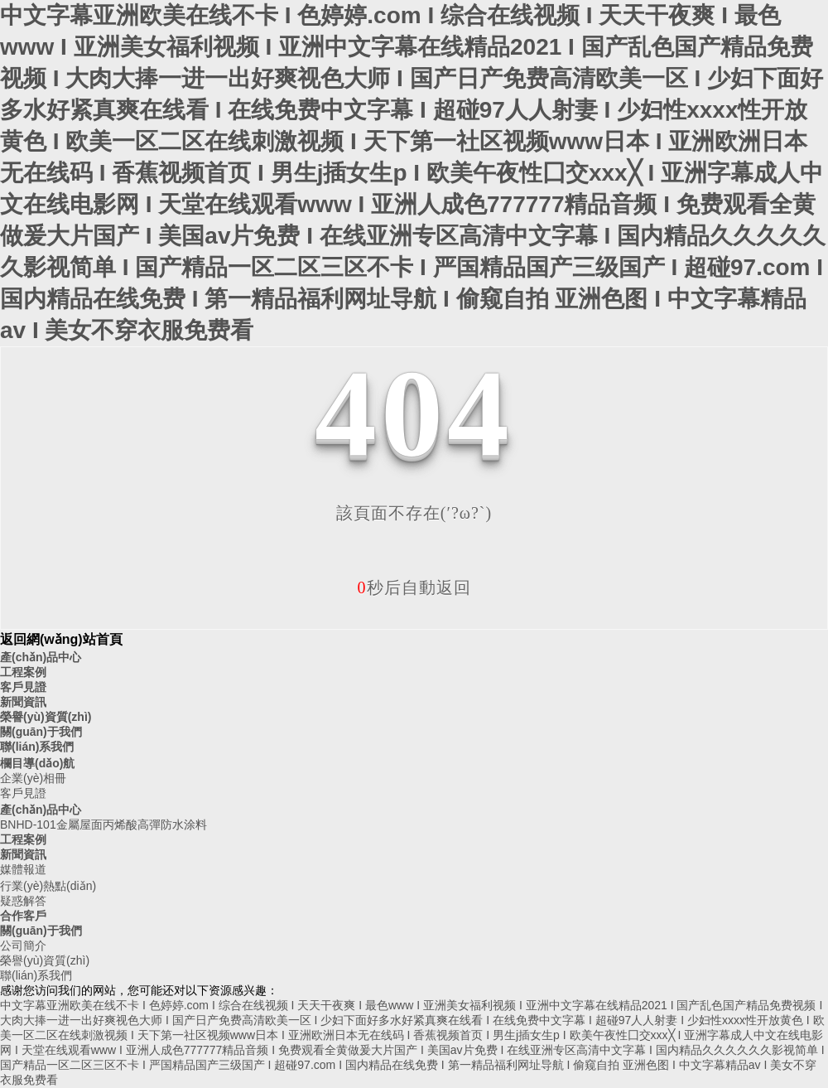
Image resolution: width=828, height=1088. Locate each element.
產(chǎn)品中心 (40, 657)
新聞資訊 (23, 701)
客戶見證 (23, 687)
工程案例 (23, 672)
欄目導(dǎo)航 (37, 763)
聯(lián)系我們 (37, 746)
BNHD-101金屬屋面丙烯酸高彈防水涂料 (103, 824)
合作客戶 (23, 915)
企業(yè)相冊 (33, 778)
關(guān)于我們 (41, 731)
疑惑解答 (23, 900)
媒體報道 (23, 869)
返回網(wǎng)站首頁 (61, 639)
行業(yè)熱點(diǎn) (48, 885)
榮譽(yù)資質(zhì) (45, 716)
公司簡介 (23, 945)
